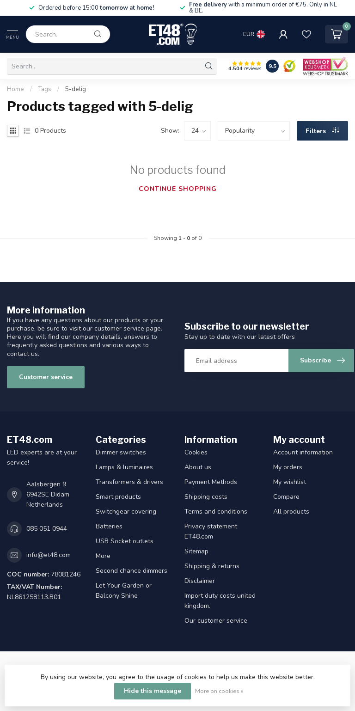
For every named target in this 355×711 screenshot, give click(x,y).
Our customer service (215, 620)
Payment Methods (210, 482)
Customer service (46, 377)
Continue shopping (178, 188)
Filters (322, 131)
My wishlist (289, 482)
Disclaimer (199, 580)
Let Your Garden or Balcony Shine (124, 590)
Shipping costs (205, 496)
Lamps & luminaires (124, 467)
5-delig (75, 89)
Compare (286, 496)
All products (291, 511)
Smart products (118, 496)
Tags (44, 89)
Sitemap (196, 551)
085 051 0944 (46, 528)
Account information (303, 452)
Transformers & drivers (129, 482)
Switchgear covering (126, 511)
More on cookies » (219, 691)
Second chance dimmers (131, 570)
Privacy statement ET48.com (210, 531)
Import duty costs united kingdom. (220, 600)
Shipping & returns (211, 566)
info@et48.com (48, 555)
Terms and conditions (215, 511)
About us (197, 467)
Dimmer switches (121, 452)
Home (15, 89)
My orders (287, 467)
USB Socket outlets (124, 541)
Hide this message (152, 690)
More (103, 556)
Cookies (196, 452)
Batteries (109, 526)
